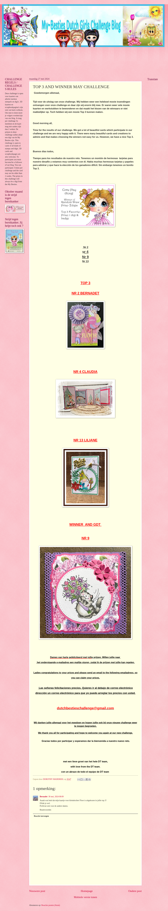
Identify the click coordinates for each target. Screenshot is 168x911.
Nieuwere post (37, 890)
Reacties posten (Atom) (50, 905)
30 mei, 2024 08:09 (55, 797)
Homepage (87, 890)
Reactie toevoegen (41, 816)
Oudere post (135, 890)
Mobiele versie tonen (85, 897)
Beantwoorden (45, 810)
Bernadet (43, 797)
